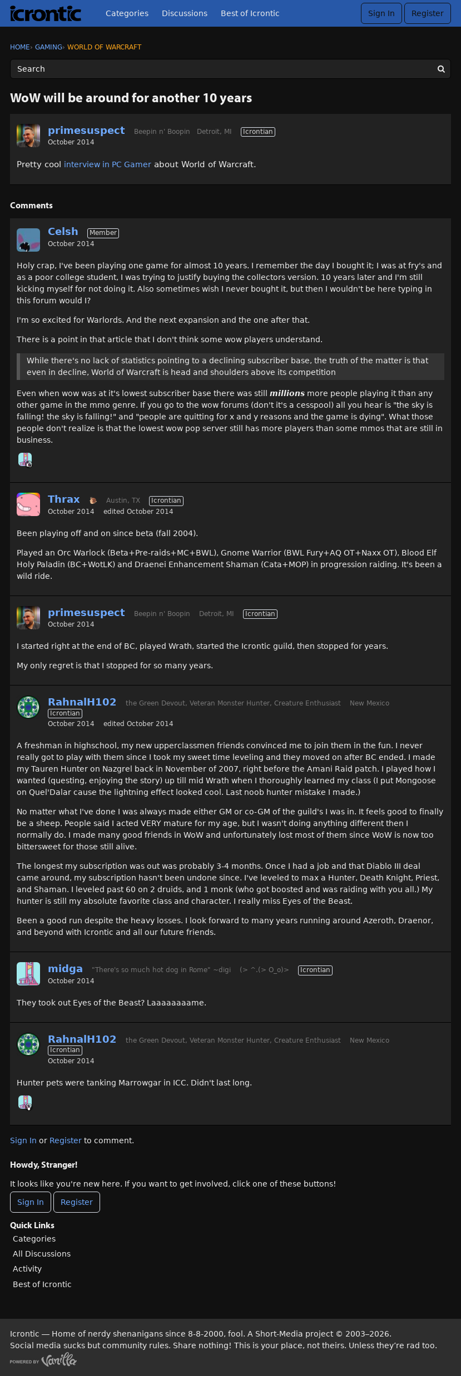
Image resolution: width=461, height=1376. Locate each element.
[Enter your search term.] (230, 69)
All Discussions (42, 1253)
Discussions (184, 13)
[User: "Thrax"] (28, 504)
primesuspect (86, 130)
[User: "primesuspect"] (28, 135)
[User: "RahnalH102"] (28, 707)
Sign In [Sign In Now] (30, 1202)
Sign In (381, 13)
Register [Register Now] (77, 1202)
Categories (127, 13)
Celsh (63, 231)
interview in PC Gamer (107, 164)
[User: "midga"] (25, 459)
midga (65, 968)
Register (428, 13)
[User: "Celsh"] (28, 240)
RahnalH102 (82, 702)
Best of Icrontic (250, 13)
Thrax (64, 499)
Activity (27, 1268)
